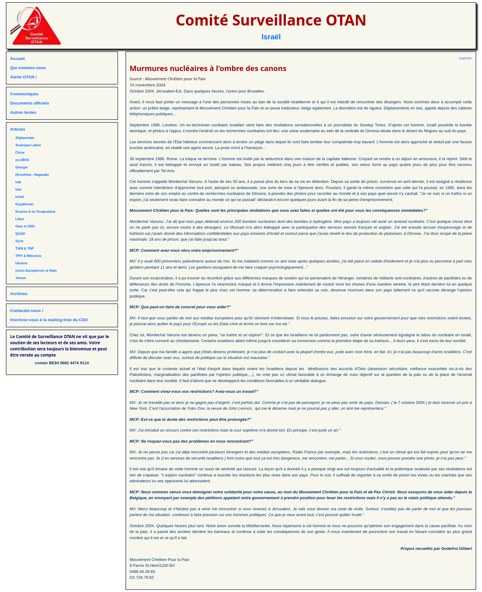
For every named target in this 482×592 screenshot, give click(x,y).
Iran (18, 189)
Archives (18, 293)
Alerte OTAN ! (23, 77)
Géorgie (21, 167)
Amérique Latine (28, 145)
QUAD (20, 233)
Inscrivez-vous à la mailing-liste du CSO (49, 320)
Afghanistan (24, 138)
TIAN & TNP (24, 248)
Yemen (20, 278)
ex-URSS (22, 160)
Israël (271, 37)
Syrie (19, 241)
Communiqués (24, 94)
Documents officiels (29, 103)
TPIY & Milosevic (28, 256)
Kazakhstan (24, 204)
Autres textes (23, 112)
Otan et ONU (25, 226)
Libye (19, 219)
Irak (18, 182)
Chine (20, 152)
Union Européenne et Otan (36, 270)
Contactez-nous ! (26, 310)
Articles (17, 129)
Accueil (17, 58)
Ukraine (21, 263)
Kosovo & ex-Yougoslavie (35, 211)
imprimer (465, 58)
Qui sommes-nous (28, 67)
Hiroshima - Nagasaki (32, 174)
